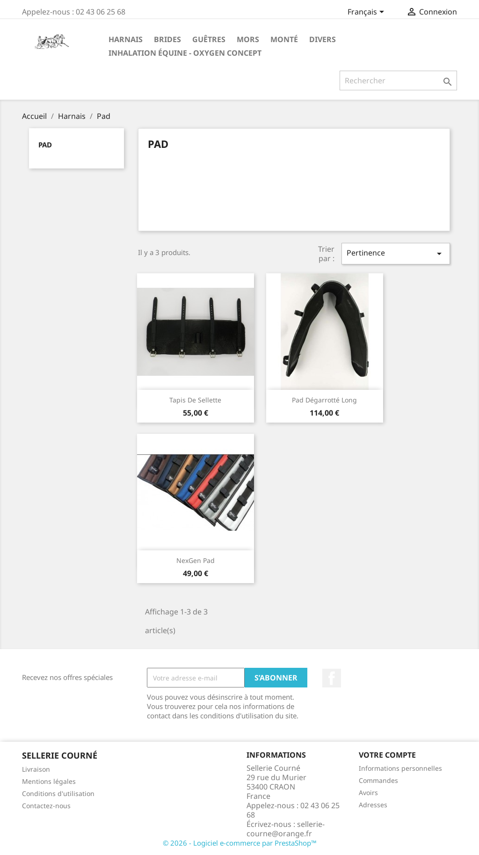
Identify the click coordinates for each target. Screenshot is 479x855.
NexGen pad (195, 560)
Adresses (373, 804)
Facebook (331, 678)
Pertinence (396, 253)
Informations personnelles (400, 768)
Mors (248, 39)
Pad (45, 144)
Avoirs (368, 792)
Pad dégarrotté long (324, 399)
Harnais (126, 39)
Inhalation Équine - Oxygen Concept (185, 53)
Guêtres (208, 39)
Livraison (36, 769)
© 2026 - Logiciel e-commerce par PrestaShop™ (240, 843)
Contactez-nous (46, 805)
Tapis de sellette (195, 399)
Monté (284, 39)
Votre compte (387, 755)
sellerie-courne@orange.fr (286, 829)
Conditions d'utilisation (58, 793)
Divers (322, 39)
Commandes (378, 780)
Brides (167, 39)
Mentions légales (49, 781)
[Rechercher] (398, 80)
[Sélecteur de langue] (367, 12)
